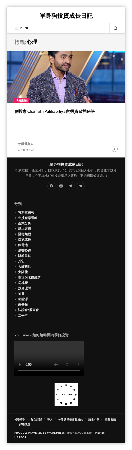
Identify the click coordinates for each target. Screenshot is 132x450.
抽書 (21, 294)
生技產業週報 (27, 218)
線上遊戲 (24, 228)
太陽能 (23, 272)
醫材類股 (24, 234)
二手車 (23, 315)
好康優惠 (24, 424)
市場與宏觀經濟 (29, 277)
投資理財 (24, 288)
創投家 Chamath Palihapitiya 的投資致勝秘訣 (54, 111)
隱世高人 (27, 144)
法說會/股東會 (28, 310)
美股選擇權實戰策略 (70, 419)
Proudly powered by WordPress (39, 432)
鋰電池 (23, 245)
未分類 (23, 304)
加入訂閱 (36, 419)
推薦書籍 (110, 419)
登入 (50, 419)
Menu (22, 28)
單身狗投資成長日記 (66, 15)
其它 (21, 261)
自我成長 (24, 239)
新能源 (23, 299)
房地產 (23, 283)
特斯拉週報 (26, 212)
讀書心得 (24, 250)
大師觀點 (22, 101)
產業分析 (24, 223)
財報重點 (24, 256)
